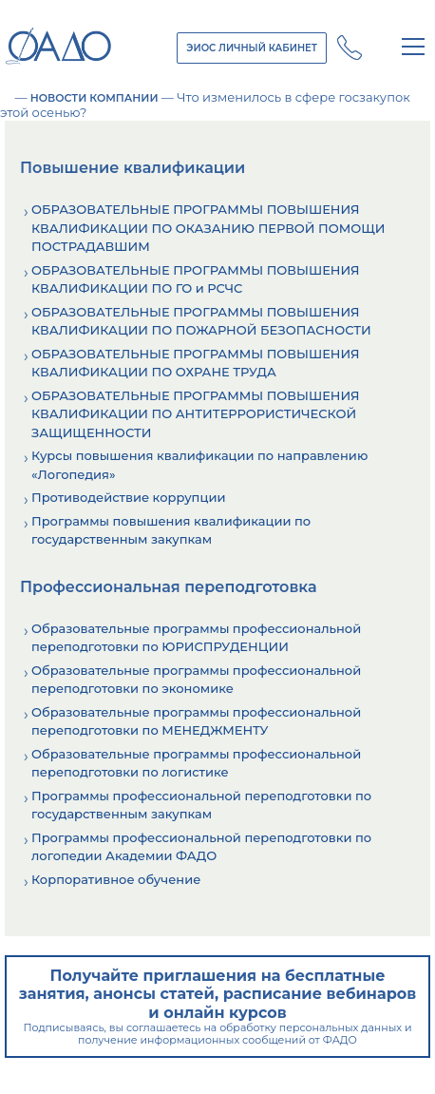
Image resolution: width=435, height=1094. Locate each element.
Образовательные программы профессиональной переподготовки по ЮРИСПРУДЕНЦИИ (196, 638)
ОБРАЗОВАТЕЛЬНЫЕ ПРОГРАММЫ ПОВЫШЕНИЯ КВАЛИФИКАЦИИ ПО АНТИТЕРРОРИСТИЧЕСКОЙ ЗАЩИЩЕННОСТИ (195, 414)
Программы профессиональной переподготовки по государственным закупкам (201, 805)
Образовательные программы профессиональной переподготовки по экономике (196, 679)
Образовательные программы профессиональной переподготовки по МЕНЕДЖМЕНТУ (196, 721)
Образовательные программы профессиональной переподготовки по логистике (196, 763)
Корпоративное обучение (115, 879)
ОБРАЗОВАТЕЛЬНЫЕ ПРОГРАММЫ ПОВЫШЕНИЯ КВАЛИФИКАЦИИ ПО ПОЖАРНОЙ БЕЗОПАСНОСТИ (201, 321)
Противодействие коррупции (128, 497)
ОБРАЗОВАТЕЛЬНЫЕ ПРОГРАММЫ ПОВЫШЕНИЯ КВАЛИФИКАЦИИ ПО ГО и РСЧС (195, 279)
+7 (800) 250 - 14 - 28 (349, 47)
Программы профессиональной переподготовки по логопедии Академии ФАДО (201, 847)
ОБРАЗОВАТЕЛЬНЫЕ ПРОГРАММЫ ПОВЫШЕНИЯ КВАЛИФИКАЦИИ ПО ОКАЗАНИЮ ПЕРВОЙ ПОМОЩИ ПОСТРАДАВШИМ (208, 228)
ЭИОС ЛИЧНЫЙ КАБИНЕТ (251, 48)
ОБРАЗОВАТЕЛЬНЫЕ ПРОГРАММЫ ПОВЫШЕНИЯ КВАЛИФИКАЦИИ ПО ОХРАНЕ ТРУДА (195, 363)
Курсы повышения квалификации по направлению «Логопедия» (199, 465)
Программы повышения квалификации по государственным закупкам (171, 530)
